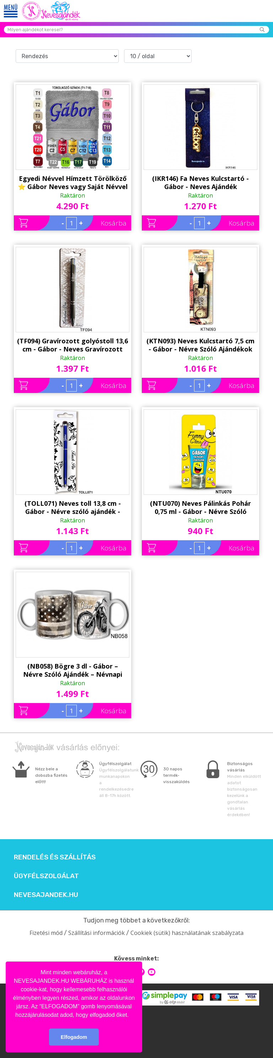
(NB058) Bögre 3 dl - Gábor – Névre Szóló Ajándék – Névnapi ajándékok (72, 670)
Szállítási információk (96, 933)
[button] (131, 1015)
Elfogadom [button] (74, 1037)
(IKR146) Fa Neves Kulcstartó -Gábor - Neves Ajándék (200, 182)
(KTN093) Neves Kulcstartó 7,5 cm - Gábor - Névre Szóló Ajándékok (200, 345)
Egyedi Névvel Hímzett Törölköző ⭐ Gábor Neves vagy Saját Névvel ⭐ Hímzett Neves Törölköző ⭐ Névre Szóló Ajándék (73, 182)
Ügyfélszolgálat (46, 876)
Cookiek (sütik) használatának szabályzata (186, 933)
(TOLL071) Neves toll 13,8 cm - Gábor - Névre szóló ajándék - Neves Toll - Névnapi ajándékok (72, 507)
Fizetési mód (46, 933)
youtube (151, 972)
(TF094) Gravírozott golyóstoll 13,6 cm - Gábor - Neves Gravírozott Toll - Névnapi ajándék (72, 345)
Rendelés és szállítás (55, 857)
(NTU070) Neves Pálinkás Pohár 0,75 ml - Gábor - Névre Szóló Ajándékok (200, 507)
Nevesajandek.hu (46, 895)
